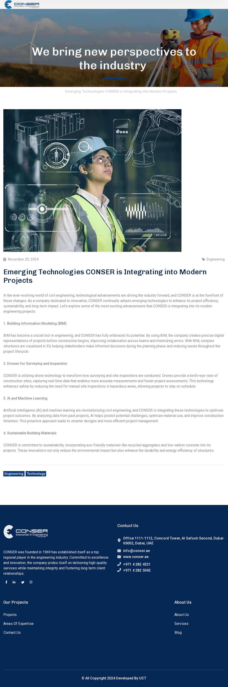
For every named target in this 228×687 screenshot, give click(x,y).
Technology (36, 474)
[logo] (21, 4)
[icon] (6, 582)
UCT (142, 678)
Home (56, 91)
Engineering (215, 259)
